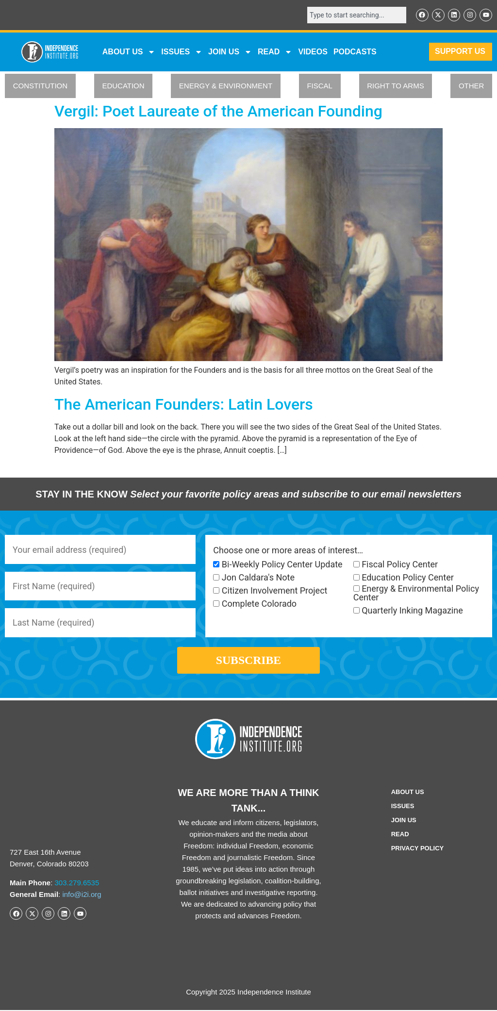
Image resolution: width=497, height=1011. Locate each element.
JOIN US (230, 52)
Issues (181, 52)
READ (275, 52)
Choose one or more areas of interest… (288, 550)
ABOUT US (129, 52)
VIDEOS (312, 52)
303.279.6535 (77, 883)
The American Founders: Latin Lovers (183, 404)
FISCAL (319, 86)
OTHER (471, 86)
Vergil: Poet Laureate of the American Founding (218, 111)
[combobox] (356, 15)
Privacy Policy (417, 849)
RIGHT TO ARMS (395, 86)
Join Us (403, 821)
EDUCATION (123, 86)
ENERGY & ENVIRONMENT (225, 86)
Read (400, 835)
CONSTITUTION (40, 86)
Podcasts (355, 52)
